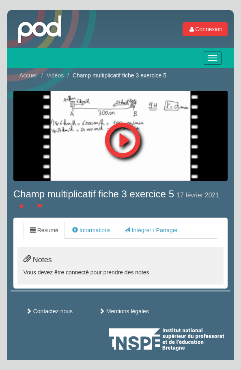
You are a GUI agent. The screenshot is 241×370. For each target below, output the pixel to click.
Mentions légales (124, 311)
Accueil (28, 75)
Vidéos (55, 75)
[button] (122, 138)
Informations (91, 230)
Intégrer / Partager (151, 230)
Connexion (205, 29)
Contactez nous (49, 311)
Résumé (44, 230)
